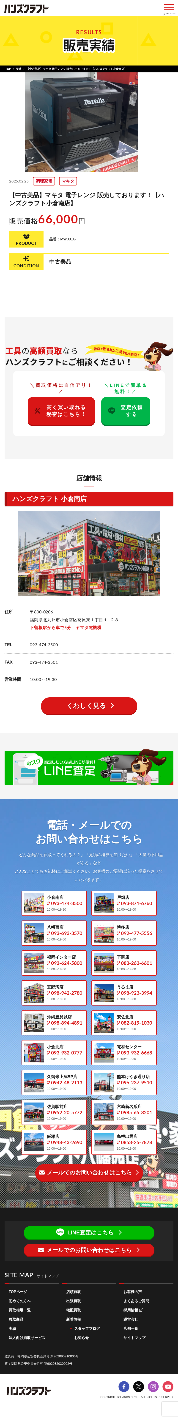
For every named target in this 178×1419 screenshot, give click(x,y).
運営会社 (130, 1319)
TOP (8, 69)
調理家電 (44, 181)
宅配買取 (73, 1310)
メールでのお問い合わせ (85, 1172)
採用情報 (133, 1310)
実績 (18, 69)
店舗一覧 (130, 1329)
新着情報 (73, 1319)
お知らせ (81, 1338)
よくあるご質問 (136, 1301)
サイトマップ (134, 1338)
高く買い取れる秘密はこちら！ (60, 411)
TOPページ (18, 1292)
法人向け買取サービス (27, 1338)
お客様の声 (132, 1292)
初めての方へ (20, 1301)
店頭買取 (73, 1292)
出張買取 (73, 1301)
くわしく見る (86, 705)
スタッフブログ (87, 1329)
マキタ (68, 181)
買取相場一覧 (20, 1310)
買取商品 (16, 1319)
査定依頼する (125, 411)
